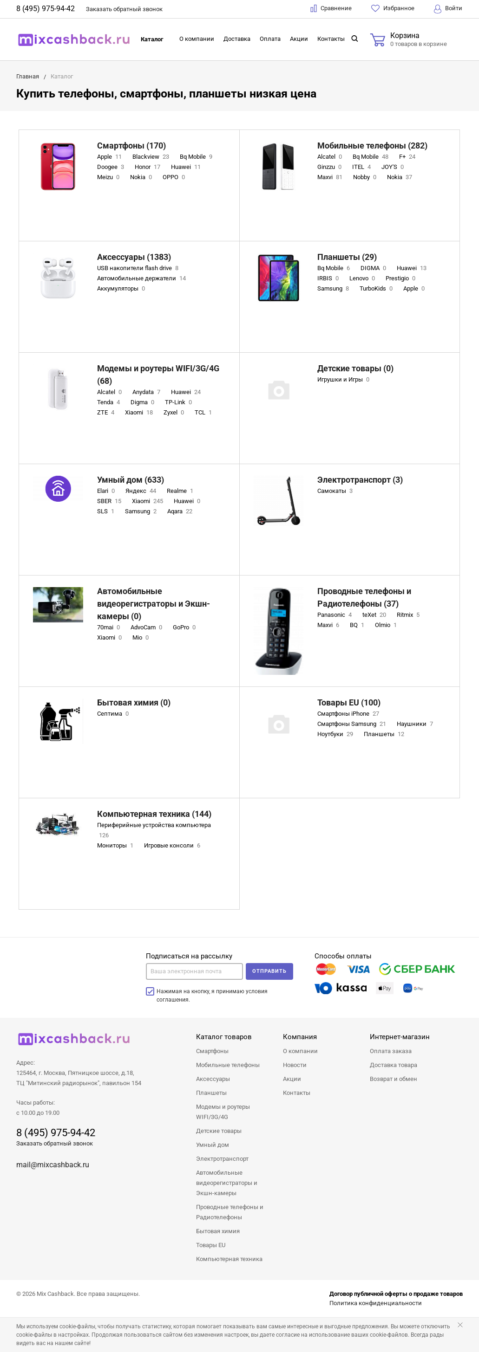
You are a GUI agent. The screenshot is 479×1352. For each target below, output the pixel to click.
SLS (106, 511)
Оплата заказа (391, 1051)
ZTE (106, 412)
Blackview (151, 156)
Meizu (109, 177)
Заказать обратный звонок (54, 1143)
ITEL (362, 166)
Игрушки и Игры (344, 379)
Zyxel (175, 412)
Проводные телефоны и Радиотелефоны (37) (364, 597)
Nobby (365, 177)
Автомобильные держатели (142, 278)
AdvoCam (147, 627)
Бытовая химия (218, 1231)
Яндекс (141, 490)
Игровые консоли (173, 845)
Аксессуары (213, 1078)
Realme (181, 490)
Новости (295, 1064)
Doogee (111, 166)
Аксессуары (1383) (134, 257)
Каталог (152, 39)
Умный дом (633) (130, 480)
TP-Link (179, 402)
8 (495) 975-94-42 (45, 8)
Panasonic (335, 614)
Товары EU (210, 1245)
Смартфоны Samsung (352, 723)
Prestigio (401, 278)
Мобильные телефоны (228, 1064)
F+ (408, 156)
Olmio (387, 624)
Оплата (270, 38)
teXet (375, 614)
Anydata (147, 391)
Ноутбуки (336, 734)
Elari (107, 490)
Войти (448, 9)
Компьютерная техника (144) (154, 814)
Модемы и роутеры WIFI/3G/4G (223, 1111)
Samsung (334, 288)
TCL (204, 412)
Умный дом (212, 1144)
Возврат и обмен (393, 1078)
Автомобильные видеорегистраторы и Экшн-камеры (226, 1183)
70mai (109, 627)
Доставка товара (393, 1064)
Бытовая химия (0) (134, 702)
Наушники (416, 723)
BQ (358, 624)
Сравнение (331, 8)
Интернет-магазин (400, 1037)
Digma (143, 402)
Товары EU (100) (349, 702)
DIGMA (374, 268)
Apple (110, 156)
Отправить (269, 971)
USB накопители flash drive (138, 268)
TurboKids (377, 288)
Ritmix (409, 614)
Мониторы (116, 845)
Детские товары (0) (355, 368)
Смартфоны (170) (131, 145)
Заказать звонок (124, 9)
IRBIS (329, 278)
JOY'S (393, 166)
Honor (148, 166)
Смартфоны (212, 1051)
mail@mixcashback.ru (52, 1164)
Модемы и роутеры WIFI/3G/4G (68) (158, 374)
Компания (300, 1037)
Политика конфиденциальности (375, 1303)
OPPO (175, 177)
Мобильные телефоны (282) (372, 145)
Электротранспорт (222, 1158)
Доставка (236, 38)
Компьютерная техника (229, 1258)
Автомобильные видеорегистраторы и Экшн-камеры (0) (153, 603)
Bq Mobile (197, 156)
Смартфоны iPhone (349, 713)
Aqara (180, 511)
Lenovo (363, 278)
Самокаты (335, 490)
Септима (114, 713)
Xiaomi (140, 412)
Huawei (187, 166)
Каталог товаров (224, 1037)
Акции (299, 38)
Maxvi (330, 177)
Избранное (392, 8)
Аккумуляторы (122, 288)
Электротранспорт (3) (360, 480)
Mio (141, 637)
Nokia (142, 177)
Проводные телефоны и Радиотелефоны (229, 1212)
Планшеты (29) (347, 257)
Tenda (109, 402)
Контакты (331, 38)
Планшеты (385, 734)
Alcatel (330, 156)
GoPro (185, 627)
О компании (196, 38)
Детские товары (219, 1130)
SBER (110, 501)
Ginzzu (330, 166)
